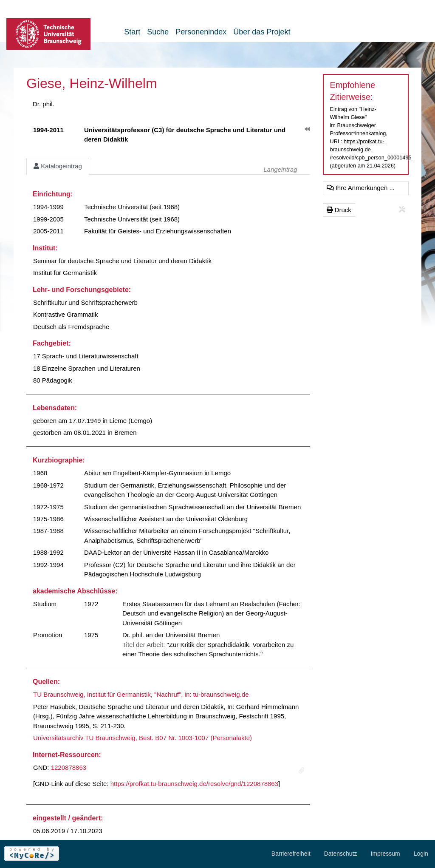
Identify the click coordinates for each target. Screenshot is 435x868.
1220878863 (68, 767)
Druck (339, 209)
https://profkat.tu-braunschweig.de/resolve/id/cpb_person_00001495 (371, 149)
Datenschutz (340, 853)
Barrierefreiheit (291, 853)
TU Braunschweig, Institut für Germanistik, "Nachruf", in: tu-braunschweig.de (141, 694)
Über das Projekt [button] (261, 32)
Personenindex (200, 32)
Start (132, 32)
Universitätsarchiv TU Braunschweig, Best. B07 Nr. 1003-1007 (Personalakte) (142, 737)
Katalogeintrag (58, 166)
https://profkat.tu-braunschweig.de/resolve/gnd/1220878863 (194, 783)
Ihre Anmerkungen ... (361, 187)
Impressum (385, 853)
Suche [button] (158, 32)
